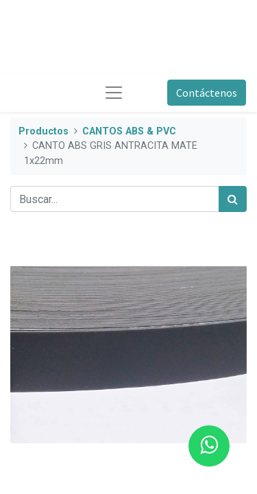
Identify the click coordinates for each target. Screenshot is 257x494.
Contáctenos (206, 92)
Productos (44, 131)
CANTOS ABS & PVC (129, 131)
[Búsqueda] (233, 199)
